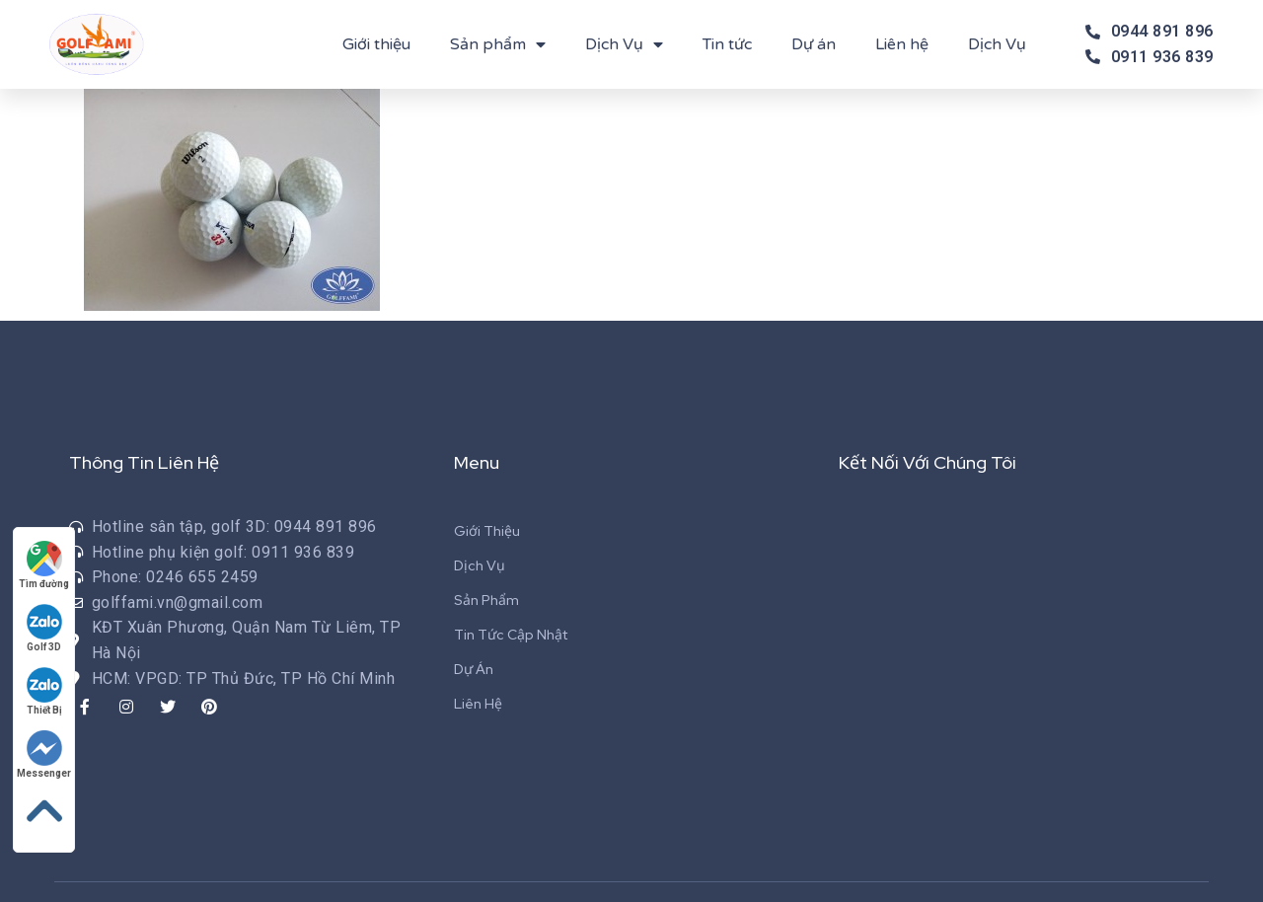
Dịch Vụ (624, 44)
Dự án (813, 44)
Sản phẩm (498, 44)
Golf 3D (44, 628)
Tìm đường (44, 565)
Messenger (44, 754)
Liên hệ (902, 44)
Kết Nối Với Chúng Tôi (927, 462)
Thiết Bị (44, 691)
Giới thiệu (376, 44)
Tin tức (727, 44)
